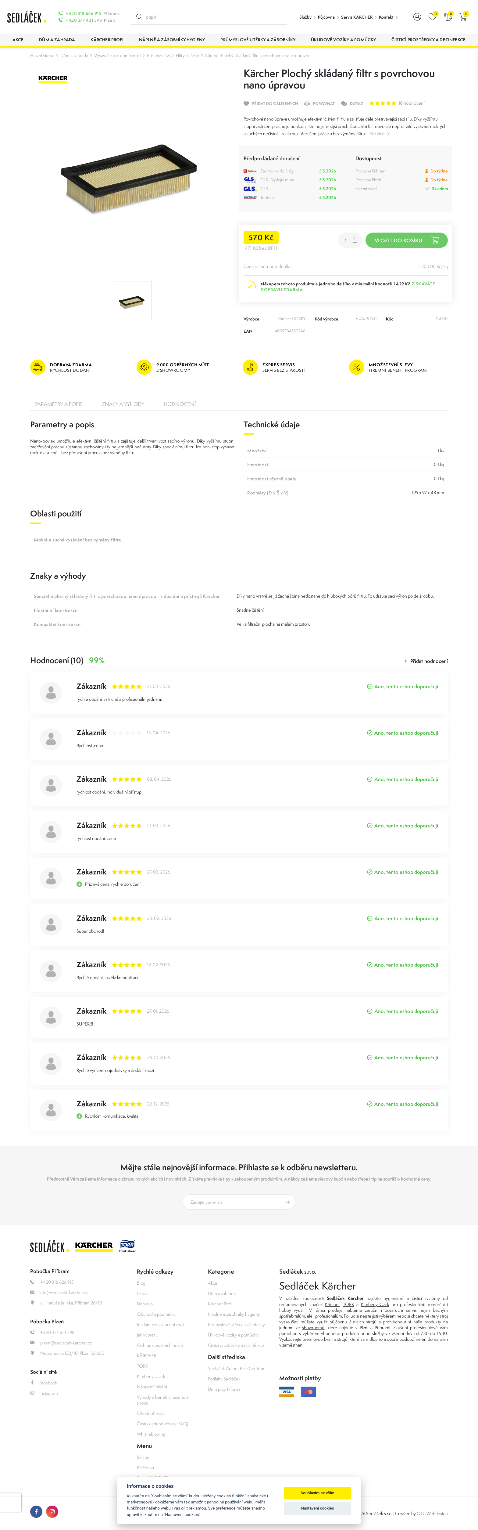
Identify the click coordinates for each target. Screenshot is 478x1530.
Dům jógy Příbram (224, 1389)
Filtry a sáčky (187, 55)
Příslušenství (158, 55)
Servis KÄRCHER (357, 17)
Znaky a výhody (123, 404)
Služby (305, 17)
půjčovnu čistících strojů (353, 1322)
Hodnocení (180, 404)
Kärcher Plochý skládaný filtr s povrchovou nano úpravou (258, 55)
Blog (141, 1283)
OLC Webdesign (432, 1513)
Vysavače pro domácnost (117, 55)
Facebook (43, 1383)
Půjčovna (326, 17)
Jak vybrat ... (148, 1335)
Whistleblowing (151, 1434)
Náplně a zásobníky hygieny (234, 1314)
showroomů (313, 1327)
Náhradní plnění (152, 1387)
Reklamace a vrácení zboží (161, 1324)
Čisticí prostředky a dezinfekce (236, 1345)
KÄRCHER (146, 1355)
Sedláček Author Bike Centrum (237, 1368)
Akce (212, 1283)
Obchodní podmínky (156, 1314)
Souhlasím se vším (317, 1493)
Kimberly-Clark (151, 1376)
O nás (142, 1293)
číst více (377, 133)
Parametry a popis (59, 404)
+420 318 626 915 (83, 13)
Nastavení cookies (317, 1508)
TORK (142, 1366)
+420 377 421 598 (84, 20)
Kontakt (386, 17)
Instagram (44, 1393)
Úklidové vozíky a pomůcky (233, 1335)
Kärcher (332, 1304)
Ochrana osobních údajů (160, 1345)
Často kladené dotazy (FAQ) (162, 1424)
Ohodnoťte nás (151, 1413)
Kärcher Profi (220, 1304)
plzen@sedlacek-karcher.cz (61, 1343)
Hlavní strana (42, 55)
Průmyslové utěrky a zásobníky (236, 1324)
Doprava (145, 1304)
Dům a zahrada (74, 55)
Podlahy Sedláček (224, 1379)
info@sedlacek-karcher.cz (59, 1292)
